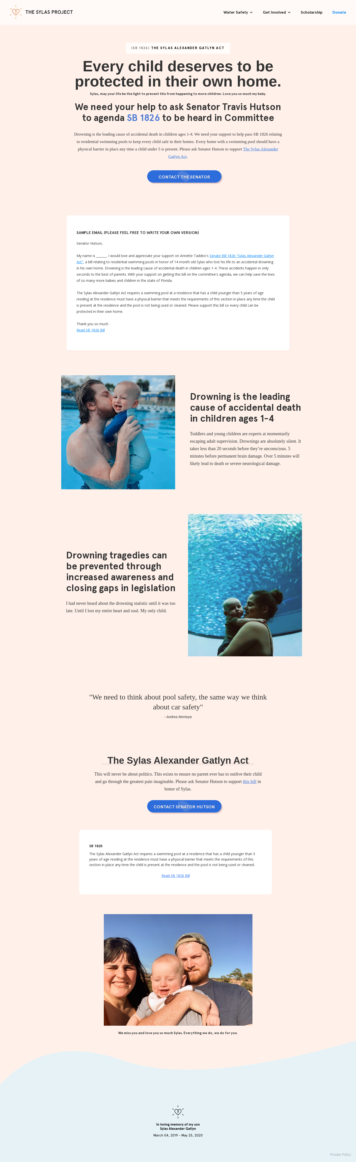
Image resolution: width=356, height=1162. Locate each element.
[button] (238, 12)
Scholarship (312, 12)
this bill (249, 781)
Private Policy (340, 1155)
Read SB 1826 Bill (91, 330)
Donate (339, 12)
